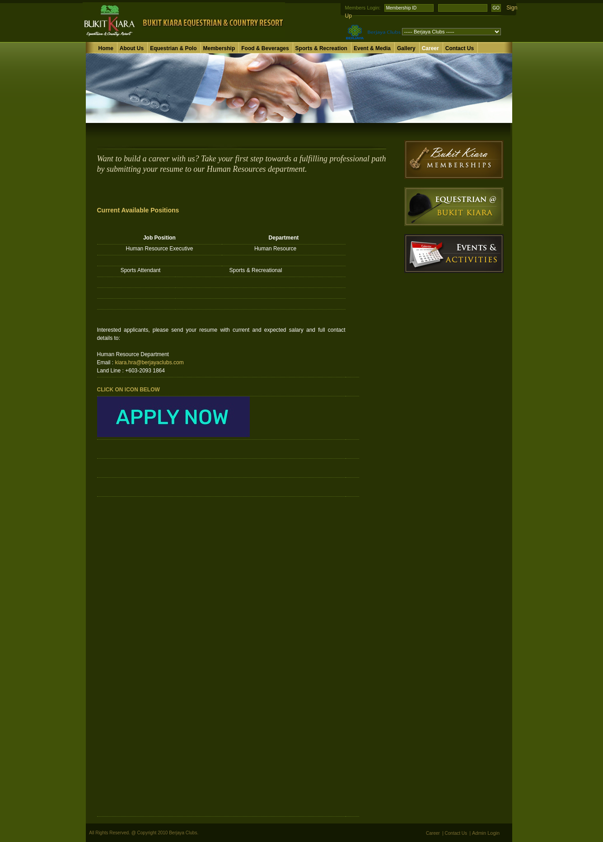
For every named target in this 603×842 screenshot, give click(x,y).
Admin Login (486, 833)
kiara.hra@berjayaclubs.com (149, 362)
